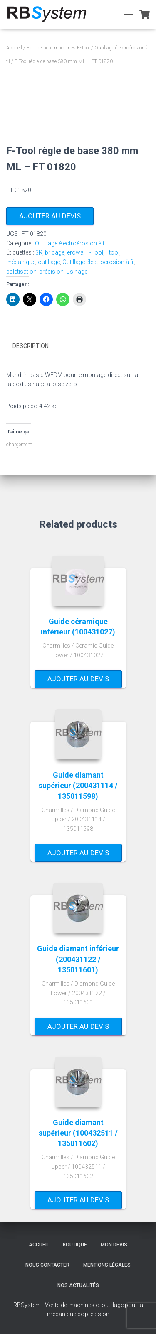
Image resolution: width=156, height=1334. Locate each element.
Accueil (14, 48)
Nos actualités (78, 1285)
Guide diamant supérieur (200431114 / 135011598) (78, 785)
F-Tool (94, 252)
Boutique (75, 1245)
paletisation (21, 271)
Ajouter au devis (50, 216)
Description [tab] (30, 346)
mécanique (20, 262)
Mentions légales (107, 1265)
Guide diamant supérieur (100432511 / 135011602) (78, 1133)
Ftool (112, 252)
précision (51, 271)
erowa (75, 252)
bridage (54, 252)
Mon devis (114, 1245)
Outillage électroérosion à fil (71, 243)
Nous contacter (47, 1265)
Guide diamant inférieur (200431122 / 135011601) (78, 959)
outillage (49, 262)
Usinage (76, 271)
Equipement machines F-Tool (58, 48)
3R (38, 252)
